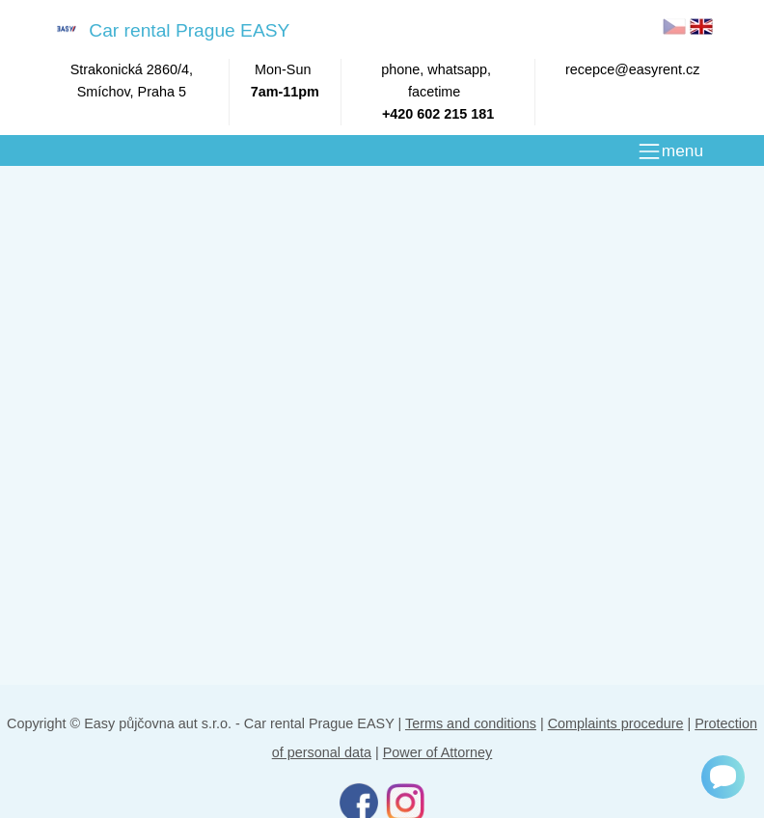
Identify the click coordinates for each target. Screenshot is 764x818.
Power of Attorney (438, 752)
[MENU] (670, 151)
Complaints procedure (616, 723)
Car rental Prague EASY (169, 29)
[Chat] (723, 777)
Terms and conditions (470, 723)
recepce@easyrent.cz (632, 69)
